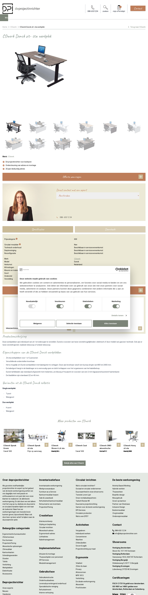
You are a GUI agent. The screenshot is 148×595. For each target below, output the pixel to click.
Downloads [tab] (110, 204)
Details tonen (117, 315)
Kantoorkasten (8, 526)
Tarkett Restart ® (83, 475)
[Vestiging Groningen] (129, 540)
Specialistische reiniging (48, 561)
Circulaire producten (84, 487)
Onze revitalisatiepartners (86, 472)
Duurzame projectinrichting (86, 478)
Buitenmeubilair (118, 484)
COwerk (13, 27)
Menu (7, 19)
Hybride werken (118, 463)
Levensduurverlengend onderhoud (52, 558)
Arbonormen (81, 546)
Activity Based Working (121, 460)
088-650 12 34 (119, 505)
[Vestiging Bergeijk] (129, 534)
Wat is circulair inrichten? (85, 460)
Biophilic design (118, 469)
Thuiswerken (117, 466)
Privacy (78, 543)
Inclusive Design (118, 481)
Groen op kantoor (119, 475)
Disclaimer (61, 590)
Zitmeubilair (7, 523)
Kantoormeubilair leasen (48, 469)
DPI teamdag (7, 571)
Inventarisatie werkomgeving (50, 460)
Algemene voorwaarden (38, 590)
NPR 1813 (79, 549)
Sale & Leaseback (46, 472)
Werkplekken (7, 542)
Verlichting (6, 539)
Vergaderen (80, 505)
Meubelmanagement (47, 537)
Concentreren (81, 511)
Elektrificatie (7, 545)
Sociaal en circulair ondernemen (88, 463)
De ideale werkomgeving (85, 556)
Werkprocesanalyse (47, 463)
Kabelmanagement (46, 514)
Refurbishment (45, 564)
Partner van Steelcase (121, 478)
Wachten (79, 514)
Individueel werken (83, 508)
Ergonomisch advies (47, 508)
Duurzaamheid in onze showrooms (89, 466)
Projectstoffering (9, 517)
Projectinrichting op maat (86, 523)
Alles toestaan (110, 323)
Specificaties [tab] (38, 204)
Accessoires (7, 548)
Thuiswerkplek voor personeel (51, 531)
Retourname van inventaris (50, 478)
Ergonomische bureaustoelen (14, 508)
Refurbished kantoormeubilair (51, 475)
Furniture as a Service (47, 466)
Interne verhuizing (46, 567)
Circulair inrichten (46, 502)
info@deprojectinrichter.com (124, 508)
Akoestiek (80, 559)
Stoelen (5, 533)
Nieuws (5, 565)
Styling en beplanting (47, 498)
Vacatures (6, 568)
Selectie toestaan (74, 323)
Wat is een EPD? (82, 490)
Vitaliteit (79, 537)
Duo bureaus (7, 514)
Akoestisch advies (46, 505)
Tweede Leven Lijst (83, 469)
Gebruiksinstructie (46, 551)
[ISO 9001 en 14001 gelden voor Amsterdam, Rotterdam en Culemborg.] (129, 562)
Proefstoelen (81, 562)
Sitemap (69, 590)
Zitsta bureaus (8, 511)
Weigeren (37, 323)
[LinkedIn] (140, 590)
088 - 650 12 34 (66, 192)
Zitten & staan (81, 540)
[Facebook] (136, 590)
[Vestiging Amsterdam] (129, 522)
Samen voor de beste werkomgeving (90, 481)
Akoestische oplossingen (12, 520)
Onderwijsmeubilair (120, 490)
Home (4, 27)
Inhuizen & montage (47, 528)
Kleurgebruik (117, 472)
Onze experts (7, 562)
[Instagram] (144, 590)
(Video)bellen (81, 517)
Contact (138, 8)
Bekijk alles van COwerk (74, 437)
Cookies (52, 590)
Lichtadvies (43, 511)
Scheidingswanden (9, 530)
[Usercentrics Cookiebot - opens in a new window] (117, 270)
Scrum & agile (81, 520)
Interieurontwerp (45, 495)
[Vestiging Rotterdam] (129, 528)
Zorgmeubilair (118, 487)
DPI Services (44, 534)
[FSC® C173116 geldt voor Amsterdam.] (129, 557)
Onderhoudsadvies (46, 555)
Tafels (4, 536)
